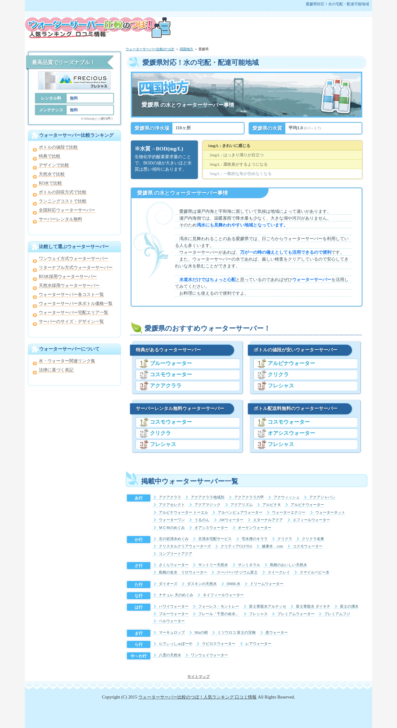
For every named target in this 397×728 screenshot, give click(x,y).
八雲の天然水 (170, 655)
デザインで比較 (54, 165)
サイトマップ (198, 676)
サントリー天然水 (213, 565)
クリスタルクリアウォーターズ (185, 546)
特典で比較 (49, 156)
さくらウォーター (174, 565)
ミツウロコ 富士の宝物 (236, 633)
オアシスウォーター (291, 433)
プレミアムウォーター (295, 614)
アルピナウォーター (291, 363)
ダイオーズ (168, 584)
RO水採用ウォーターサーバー (68, 276)
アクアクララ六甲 (249, 497)
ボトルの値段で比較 (58, 147)
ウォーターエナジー (289, 513)
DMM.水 (233, 584)
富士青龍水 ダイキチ (313, 607)
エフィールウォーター (311, 520)
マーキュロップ (172, 633)
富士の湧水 (349, 607)
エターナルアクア (268, 520)
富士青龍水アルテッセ (267, 607)
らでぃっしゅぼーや (175, 644)
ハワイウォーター (174, 607)
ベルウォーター (172, 621)
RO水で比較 (50, 183)
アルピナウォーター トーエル (183, 513)
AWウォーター (231, 520)
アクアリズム (241, 505)
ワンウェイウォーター (209, 655)
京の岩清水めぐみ (174, 539)
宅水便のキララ (255, 539)
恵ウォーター (276, 633)
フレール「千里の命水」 (218, 614)
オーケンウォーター (254, 528)
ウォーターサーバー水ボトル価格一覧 (76, 303)
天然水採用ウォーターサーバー (69, 285)
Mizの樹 (201, 633)
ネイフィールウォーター (223, 595)
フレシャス (163, 444)
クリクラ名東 (313, 539)
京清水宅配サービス (215, 539)
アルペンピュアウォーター (240, 513)
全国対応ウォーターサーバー (67, 210)
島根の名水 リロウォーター (183, 572)
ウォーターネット (330, 513)
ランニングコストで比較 (63, 201)
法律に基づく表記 (56, 370)
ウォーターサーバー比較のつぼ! (150, 49)
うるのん (201, 520)
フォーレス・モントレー (218, 607)
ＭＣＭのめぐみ (172, 528)
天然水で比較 (52, 174)
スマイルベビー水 (314, 572)
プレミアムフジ (337, 614)
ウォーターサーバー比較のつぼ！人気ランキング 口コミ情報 (197, 697)
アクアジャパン (322, 497)
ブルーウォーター (171, 363)
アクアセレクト (172, 505)
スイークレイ (279, 572)
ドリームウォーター (266, 584)
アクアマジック (207, 505)
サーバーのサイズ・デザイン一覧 (71, 321)
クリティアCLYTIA (236, 546)
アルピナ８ (271, 505)
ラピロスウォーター (218, 644)
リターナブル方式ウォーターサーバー (76, 267)
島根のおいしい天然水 (288, 565)
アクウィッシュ (287, 497)
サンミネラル (249, 565)
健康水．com (272, 546)
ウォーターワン (172, 520)
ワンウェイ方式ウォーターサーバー (73, 258)
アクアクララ (165, 386)
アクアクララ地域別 (207, 497)
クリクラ (160, 433)
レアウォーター (258, 644)
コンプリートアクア (175, 554)
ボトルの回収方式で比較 (63, 192)
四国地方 (186, 49)
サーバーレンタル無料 (60, 219)
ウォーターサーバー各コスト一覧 (71, 294)
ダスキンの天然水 (202, 584)
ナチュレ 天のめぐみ (176, 595)
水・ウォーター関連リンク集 (67, 361)
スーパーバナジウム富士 (237, 572)
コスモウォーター (171, 374)
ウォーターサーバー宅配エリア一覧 (73, 312)
